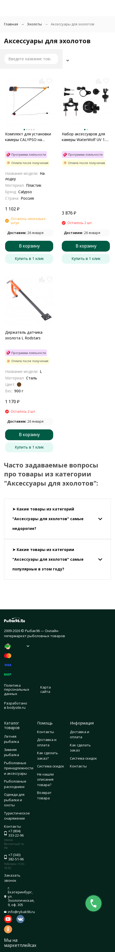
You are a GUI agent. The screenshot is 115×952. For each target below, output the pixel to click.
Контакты (45, 731)
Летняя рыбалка (11, 739)
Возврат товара (44, 795)
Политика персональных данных (16, 689)
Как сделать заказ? (47, 755)
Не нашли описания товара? (45, 779)
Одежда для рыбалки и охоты (14, 799)
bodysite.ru (16, 707)
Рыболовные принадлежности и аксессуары (18, 768)
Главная (11, 24)
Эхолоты (34, 24)
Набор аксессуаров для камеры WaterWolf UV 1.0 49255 (85, 136)
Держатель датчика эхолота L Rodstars (23, 335)
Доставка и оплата (46, 742)
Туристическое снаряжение (17, 816)
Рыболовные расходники (15, 784)
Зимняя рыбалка (11, 752)
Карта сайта (45, 689)
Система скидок (50, 766)
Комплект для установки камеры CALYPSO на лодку (28, 136)
